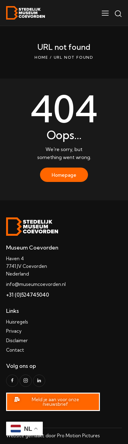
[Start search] (118, 13)
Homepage (64, 175)
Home (41, 57)
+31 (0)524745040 (27, 294)
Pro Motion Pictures (78, 435)
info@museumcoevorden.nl (36, 284)
